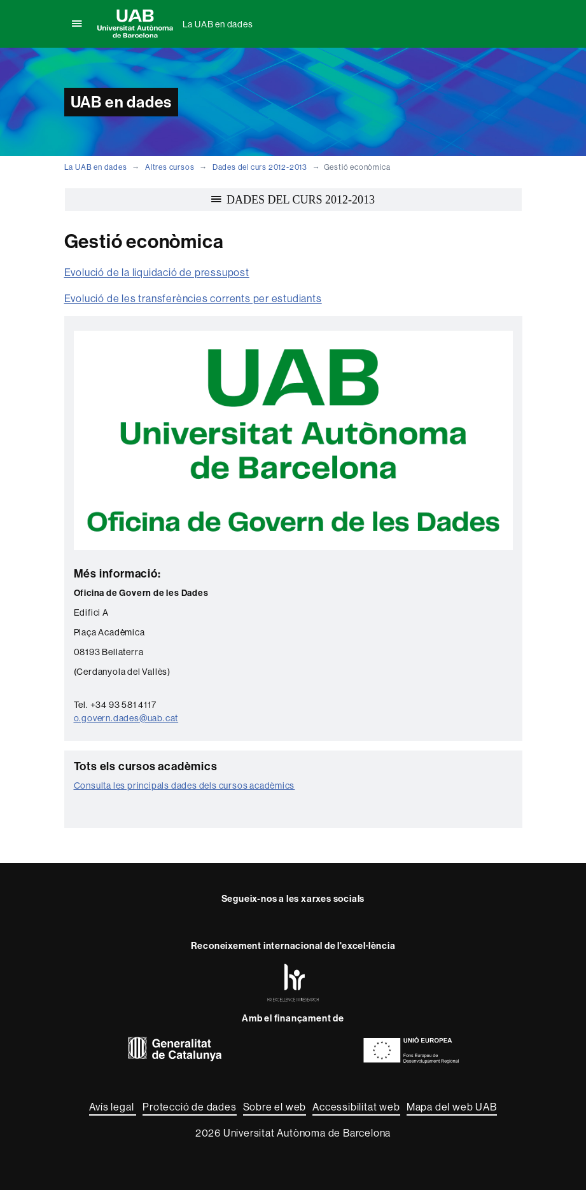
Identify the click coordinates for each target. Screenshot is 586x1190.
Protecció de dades (189, 1106)
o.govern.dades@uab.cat (126, 718)
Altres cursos (169, 167)
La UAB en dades (218, 24)
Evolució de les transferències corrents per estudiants (193, 298)
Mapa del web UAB (452, 1106)
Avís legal (112, 1106)
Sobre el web (275, 1106)
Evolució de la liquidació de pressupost (156, 272)
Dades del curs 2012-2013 (260, 167)
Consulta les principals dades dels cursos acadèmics (184, 785)
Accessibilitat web (356, 1106)
